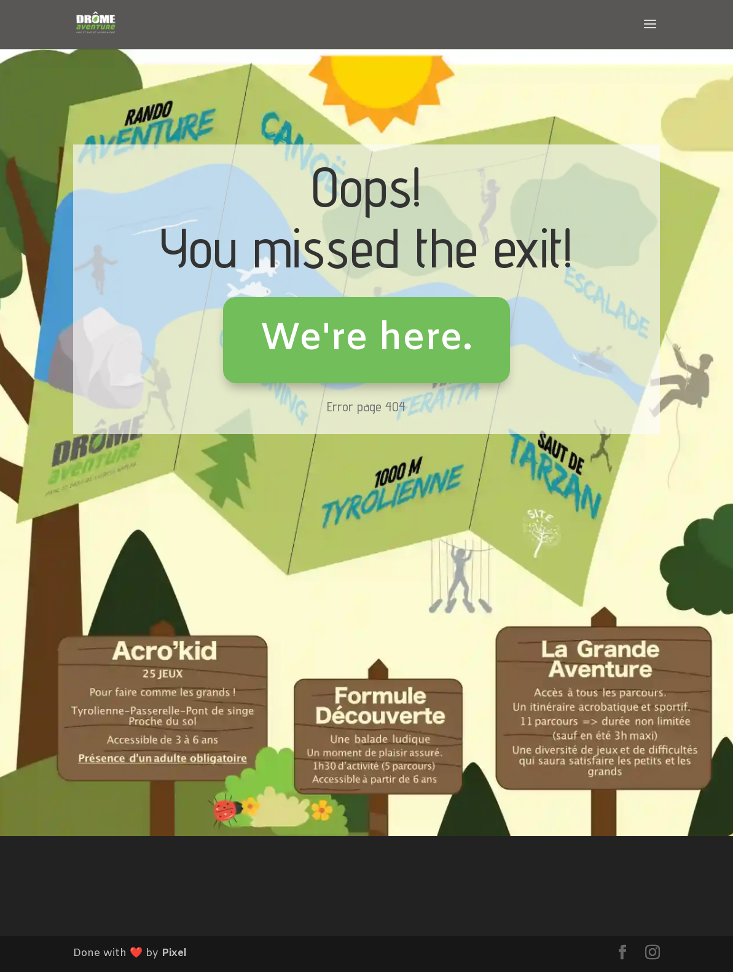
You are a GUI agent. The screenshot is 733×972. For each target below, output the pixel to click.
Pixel (174, 953)
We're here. (366, 339)
